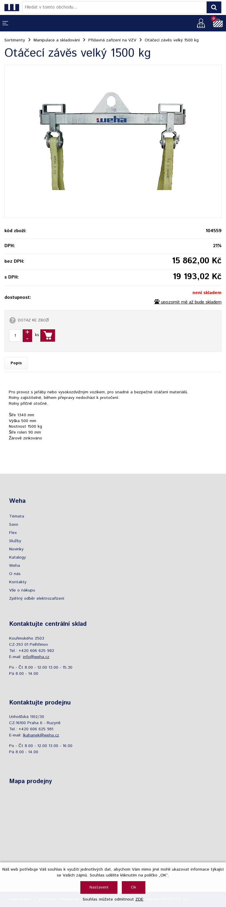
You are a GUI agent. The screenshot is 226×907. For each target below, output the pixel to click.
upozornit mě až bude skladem (191, 302)
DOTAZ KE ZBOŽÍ (33, 320)
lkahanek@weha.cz (41, 735)
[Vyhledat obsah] (214, 7)
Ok (133, 887)
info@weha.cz (36, 657)
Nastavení (98, 887)
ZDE (139, 899)
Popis (16, 363)
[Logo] (13, 7)
